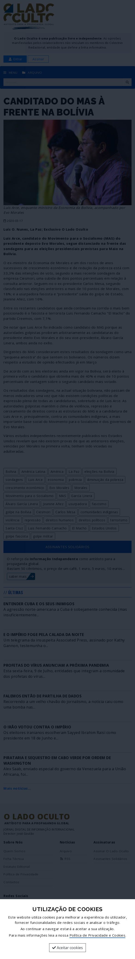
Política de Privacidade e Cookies (97, 935)
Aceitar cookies (67, 947)
